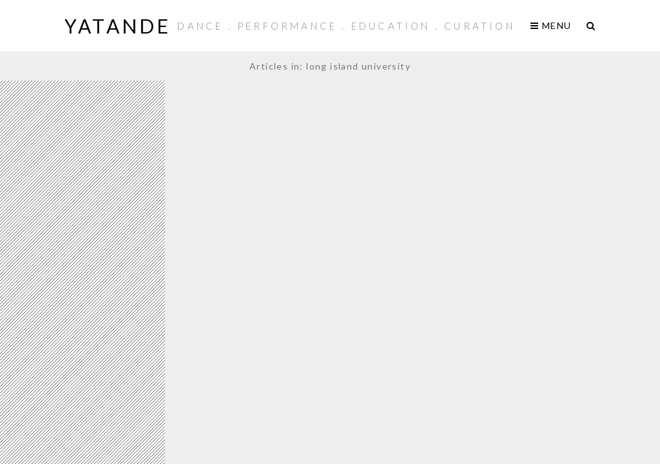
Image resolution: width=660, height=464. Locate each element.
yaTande (117, 25)
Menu (550, 25)
